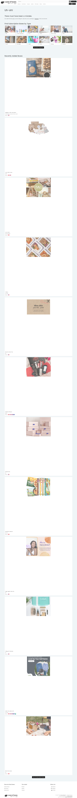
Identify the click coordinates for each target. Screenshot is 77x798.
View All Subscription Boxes (38, 777)
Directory (36, 18)
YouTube (53, 790)
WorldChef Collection (9, 531)
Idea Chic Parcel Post (9, 351)
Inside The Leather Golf (9, 711)
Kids (6, 33)
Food (29, 33)
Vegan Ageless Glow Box (9, 591)
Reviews (23, 786)
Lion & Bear (7, 232)
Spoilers (23, 788)
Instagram (53, 788)
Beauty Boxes (6, 790)
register (74, 3)
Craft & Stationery (20, 33)
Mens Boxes (6, 788)
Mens (64, 33)
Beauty (52, 44)
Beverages (19, 44)
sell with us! (74, 1)
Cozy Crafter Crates (8, 172)
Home (41, 44)
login (70, 3)
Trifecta (6, 292)
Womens (64, 44)
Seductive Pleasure (8, 411)
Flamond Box (7, 471)
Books (7, 44)
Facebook (53, 786)
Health (29, 44)
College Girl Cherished (9, 651)
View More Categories (38, 47)
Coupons (23, 790)
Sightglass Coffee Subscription (10, 112)
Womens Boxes (6, 786)
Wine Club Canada (8, 770)
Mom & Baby (53, 33)
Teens (41, 33)
